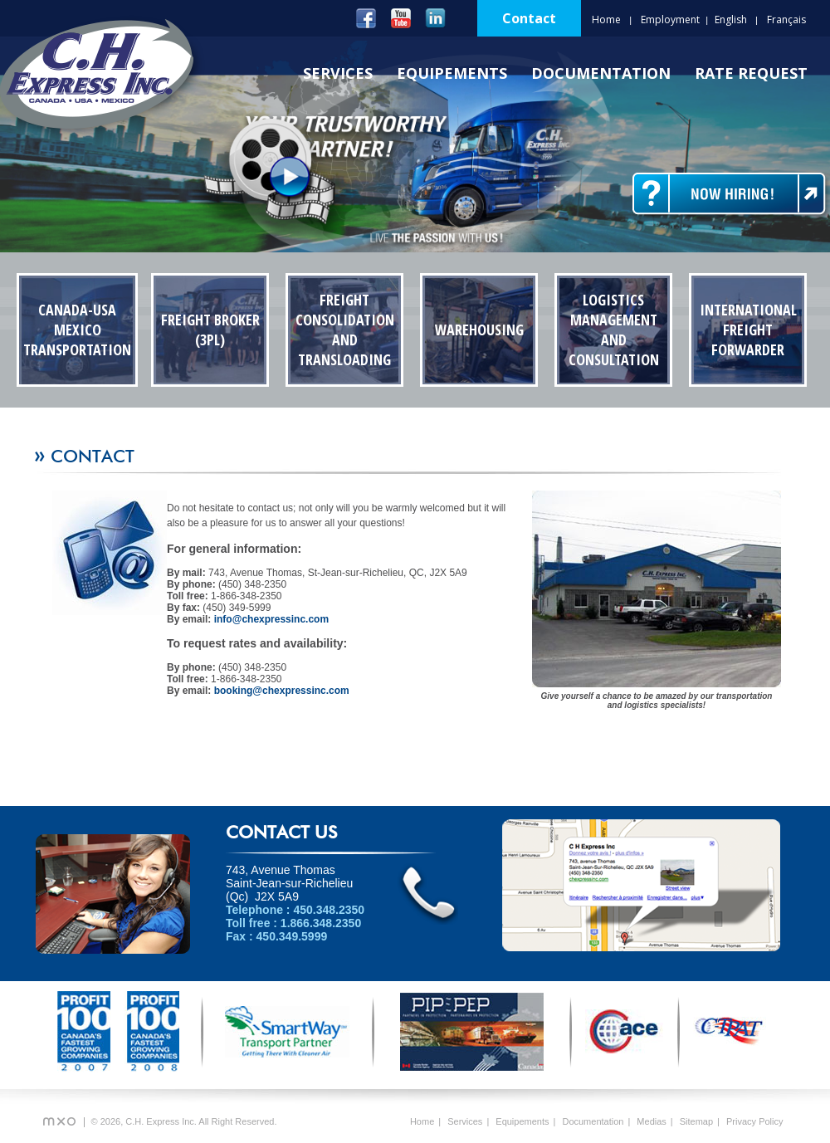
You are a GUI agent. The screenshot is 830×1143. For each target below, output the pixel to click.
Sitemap (696, 1121)
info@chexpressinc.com (271, 619)
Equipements (452, 73)
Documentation (601, 73)
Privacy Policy (754, 1121)
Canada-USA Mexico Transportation (77, 329)
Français (786, 19)
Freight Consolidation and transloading (344, 329)
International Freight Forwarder (748, 329)
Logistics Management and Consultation (614, 329)
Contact (529, 18)
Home (606, 19)
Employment (670, 19)
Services (338, 73)
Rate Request (751, 73)
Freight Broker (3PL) (210, 329)
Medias (651, 1121)
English (731, 19)
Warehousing (479, 329)
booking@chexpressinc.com (281, 690)
